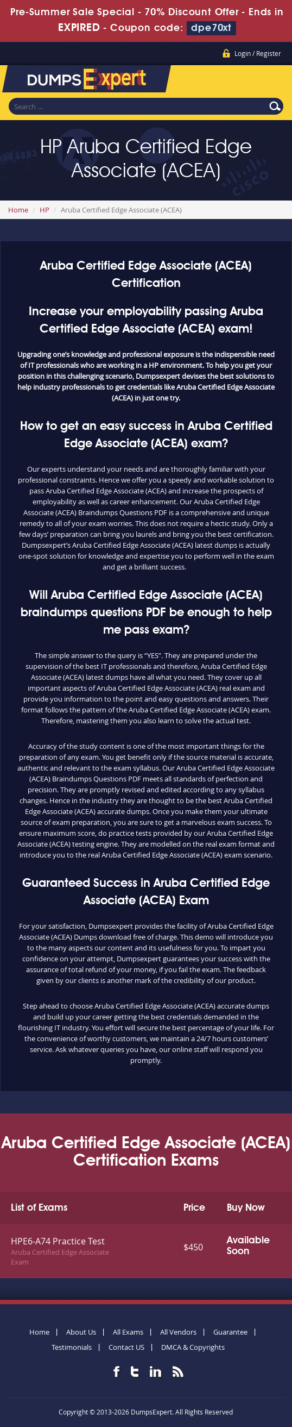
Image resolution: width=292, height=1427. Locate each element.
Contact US (126, 1347)
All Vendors (178, 1332)
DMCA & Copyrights (193, 1347)
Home (18, 210)
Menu (273, 81)
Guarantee (230, 1332)
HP (44, 210)
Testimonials (72, 1347)
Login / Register (257, 53)
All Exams (128, 1332)
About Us (81, 1332)
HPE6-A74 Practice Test (58, 1241)
